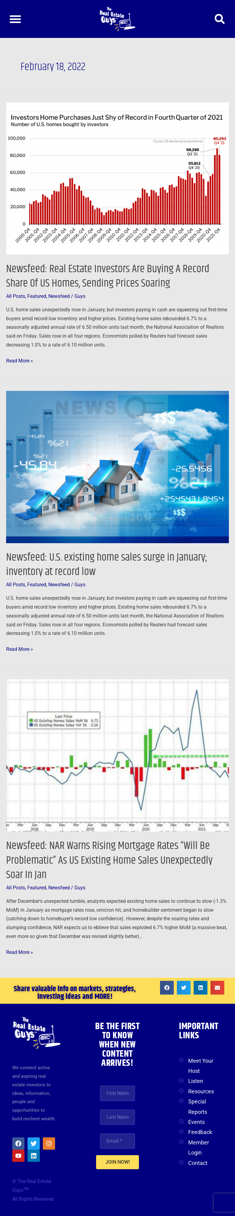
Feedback (200, 1132)
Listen (195, 1081)
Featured (36, 296)
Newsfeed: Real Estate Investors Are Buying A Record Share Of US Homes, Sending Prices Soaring (107, 276)
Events (196, 1122)
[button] (15, 19)
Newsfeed (59, 296)
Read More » (19, 360)
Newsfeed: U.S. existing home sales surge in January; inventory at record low (106, 564)
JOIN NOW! (117, 1162)
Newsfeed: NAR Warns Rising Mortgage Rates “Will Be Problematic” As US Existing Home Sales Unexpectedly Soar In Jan (109, 860)
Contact (197, 1163)
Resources (201, 1091)
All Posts (15, 296)
